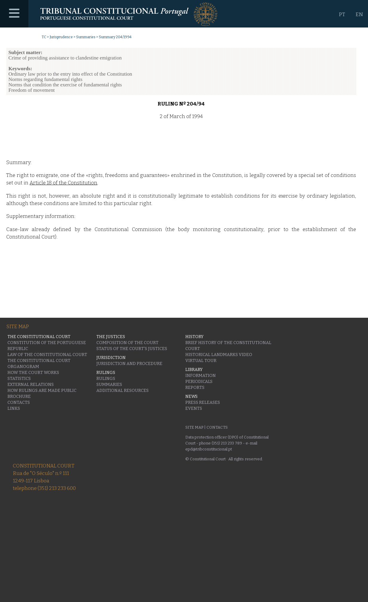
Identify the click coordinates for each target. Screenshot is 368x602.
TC (44, 37)
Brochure (19, 396)
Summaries (86, 37)
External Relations (30, 384)
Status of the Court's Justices (131, 348)
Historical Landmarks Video (218, 354)
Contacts (18, 402)
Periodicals (199, 381)
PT (342, 14)
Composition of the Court (127, 342)
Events (193, 408)
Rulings (105, 378)
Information (200, 375)
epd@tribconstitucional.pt (208, 449)
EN (359, 14)
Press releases (202, 402)
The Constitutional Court (38, 360)
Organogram (23, 366)
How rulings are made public (41, 390)
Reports (194, 387)
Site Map (194, 427)
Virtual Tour (200, 360)
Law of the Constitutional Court (47, 354)
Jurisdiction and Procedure (129, 363)
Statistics (19, 378)
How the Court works (33, 372)
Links (13, 408)
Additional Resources (122, 390)
